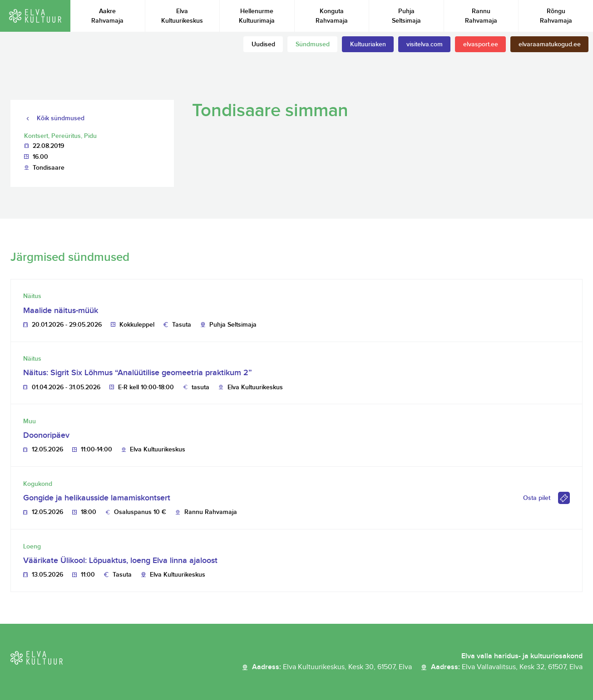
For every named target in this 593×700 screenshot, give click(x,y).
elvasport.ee (480, 44)
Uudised (263, 44)
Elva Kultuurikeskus (182, 15)
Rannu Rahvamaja (481, 15)
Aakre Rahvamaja (107, 15)
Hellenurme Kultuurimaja (257, 15)
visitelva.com (424, 44)
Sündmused (313, 44)
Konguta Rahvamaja (332, 15)
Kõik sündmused (60, 118)
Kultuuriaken (368, 44)
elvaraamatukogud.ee (550, 44)
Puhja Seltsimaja (406, 15)
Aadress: (332, 667)
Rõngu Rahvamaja (556, 15)
